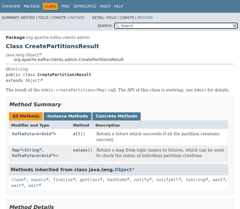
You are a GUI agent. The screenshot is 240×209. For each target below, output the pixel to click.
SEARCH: (105, 26)
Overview (11, 6)
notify (141, 179)
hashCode (117, 179)
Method (77, 18)
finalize (62, 179)
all (76, 133)
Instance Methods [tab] (67, 116)
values (80, 150)
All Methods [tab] (25, 116)
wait (218, 179)
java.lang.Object (22, 55)
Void (46, 133)
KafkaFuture (25, 133)
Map (15, 150)
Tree (65, 6)
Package (32, 6)
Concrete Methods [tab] (117, 116)
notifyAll (167, 179)
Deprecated (84, 6)
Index (105, 6)
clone (17, 179)
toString (195, 179)
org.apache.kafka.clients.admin (57, 37)
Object (32, 80)
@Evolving (17, 69)
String (32, 150)
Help (118, 6)
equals (38, 179)
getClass (90, 179)
